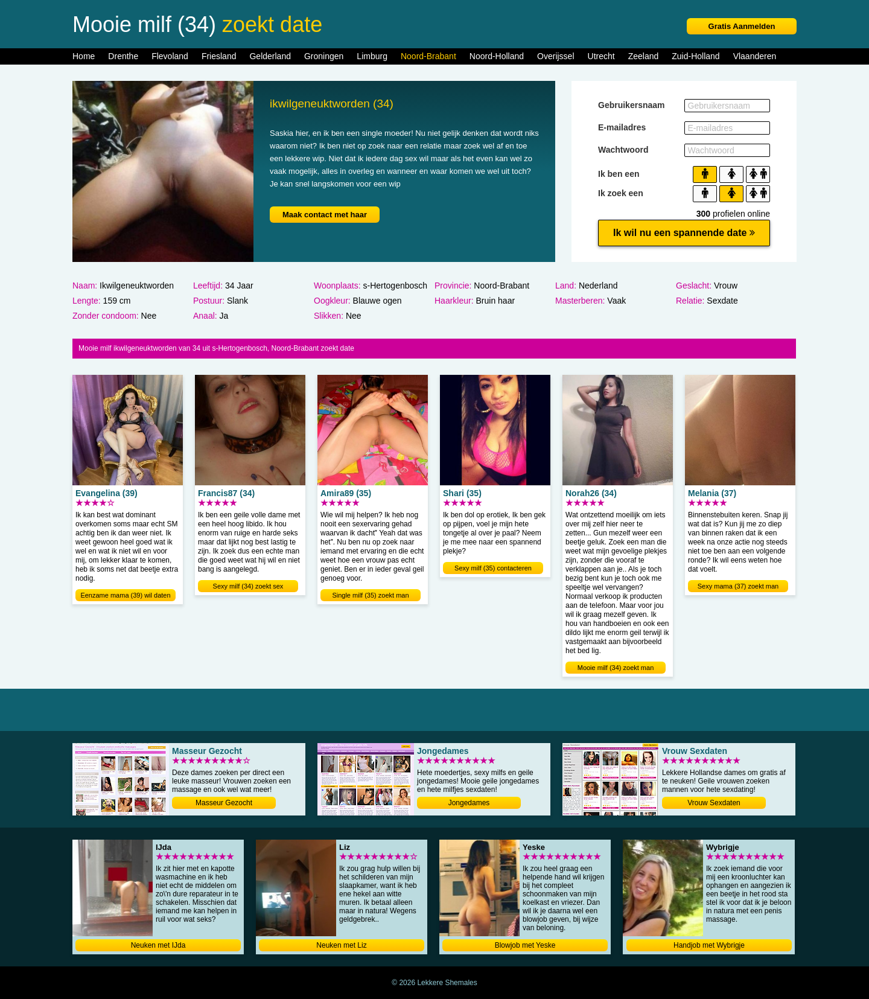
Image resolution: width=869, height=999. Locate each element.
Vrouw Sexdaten (713, 803)
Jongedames (469, 803)
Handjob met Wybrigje (709, 945)
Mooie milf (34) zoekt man (616, 667)
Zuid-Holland (695, 56)
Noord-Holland (497, 56)
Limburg (372, 56)
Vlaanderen (755, 56)
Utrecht (601, 56)
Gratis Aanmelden (741, 26)
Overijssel (555, 56)
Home (83, 56)
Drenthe (123, 56)
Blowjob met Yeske (525, 945)
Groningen (323, 56)
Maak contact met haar (324, 214)
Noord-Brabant (428, 56)
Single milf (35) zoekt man (370, 595)
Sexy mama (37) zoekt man (738, 586)
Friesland (219, 56)
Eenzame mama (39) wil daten (125, 595)
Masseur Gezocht (224, 803)
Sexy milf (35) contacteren (493, 568)
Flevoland (169, 56)
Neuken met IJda (158, 945)
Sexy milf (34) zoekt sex (248, 586)
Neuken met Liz (341, 945)
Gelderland (270, 56)
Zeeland (643, 56)
